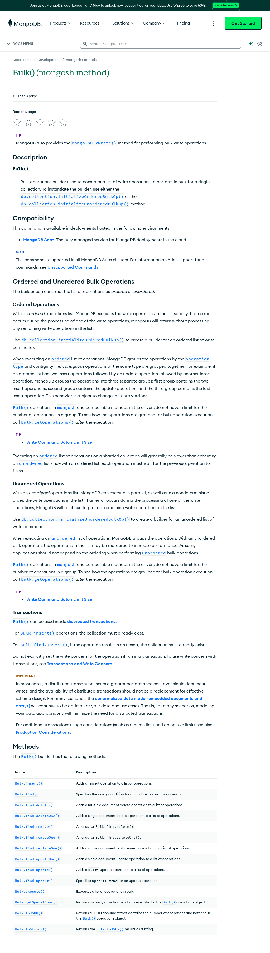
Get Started (243, 23)
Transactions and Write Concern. (80, 663)
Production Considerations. (43, 732)
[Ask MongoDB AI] (251, 43)
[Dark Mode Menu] (260, 43)
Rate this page (24, 111)
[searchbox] (160, 44)
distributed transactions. (92, 621)
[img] (17, 122)
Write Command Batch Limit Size (59, 442)
